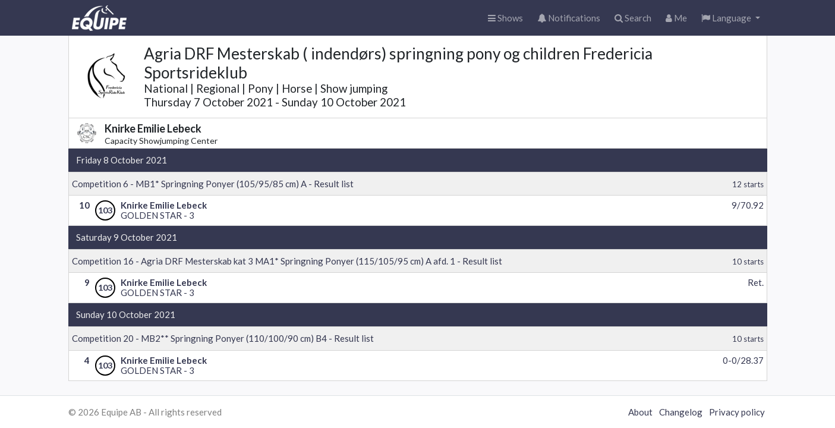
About (640, 412)
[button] (730, 18)
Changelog (680, 412)
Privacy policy (737, 412)
